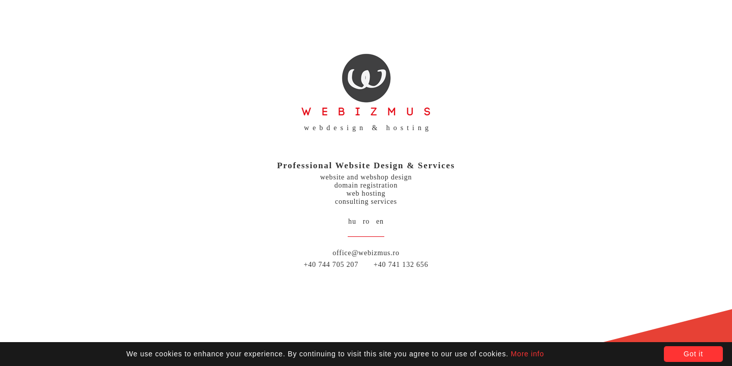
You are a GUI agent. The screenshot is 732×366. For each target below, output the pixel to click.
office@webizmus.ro (366, 253)
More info (527, 354)
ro (366, 221)
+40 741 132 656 (401, 264)
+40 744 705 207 (331, 264)
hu (352, 221)
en (380, 221)
